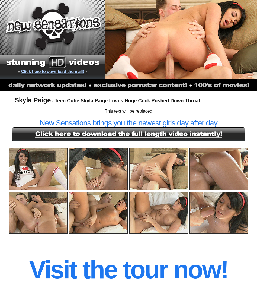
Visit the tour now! (128, 269)
